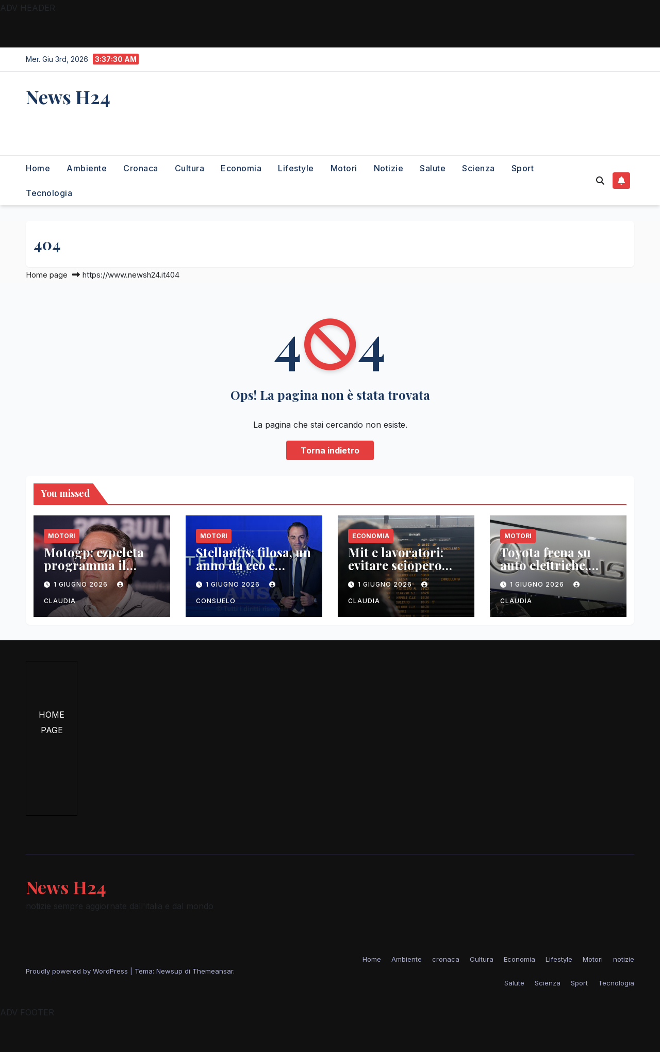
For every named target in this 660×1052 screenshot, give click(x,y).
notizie (389, 168)
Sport (523, 168)
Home (38, 168)
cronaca (140, 168)
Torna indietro (330, 450)
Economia (241, 168)
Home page (47, 275)
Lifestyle (296, 168)
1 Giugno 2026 (82, 584)
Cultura (190, 168)
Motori (344, 168)
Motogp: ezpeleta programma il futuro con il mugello (94, 571)
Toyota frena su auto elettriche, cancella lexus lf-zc (555, 565)
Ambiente (87, 168)
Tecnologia (49, 193)
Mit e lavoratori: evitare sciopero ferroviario (395, 565)
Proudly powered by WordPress (78, 971)
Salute (433, 168)
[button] (600, 180)
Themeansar (212, 971)
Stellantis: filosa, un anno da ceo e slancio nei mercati (253, 565)
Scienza (478, 168)
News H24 (68, 96)
